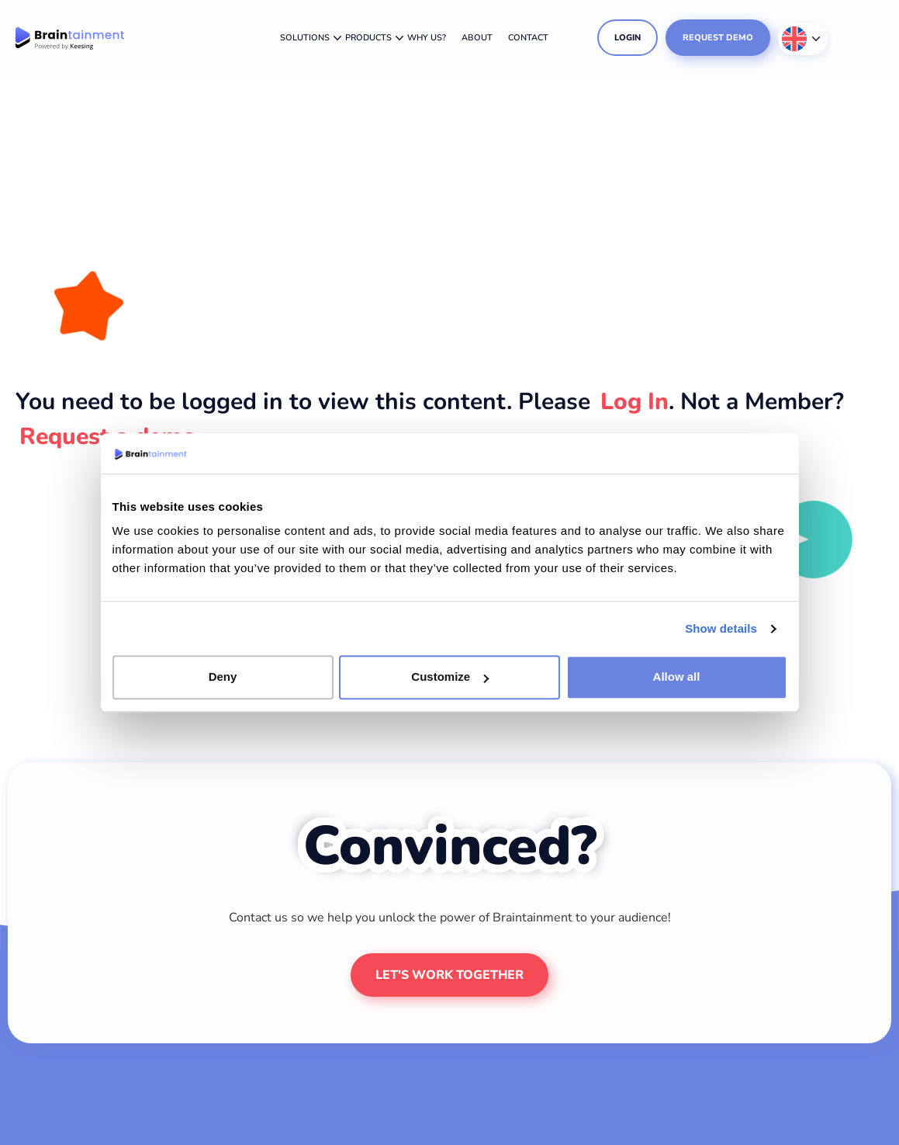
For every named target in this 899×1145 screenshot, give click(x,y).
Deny (223, 677)
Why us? (426, 37)
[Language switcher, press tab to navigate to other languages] (803, 39)
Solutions (305, 37)
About (477, 37)
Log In (634, 402)
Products (368, 37)
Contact (528, 37)
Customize (450, 677)
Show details (721, 628)
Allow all (676, 677)
